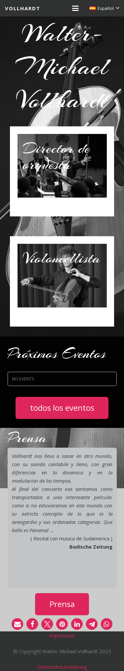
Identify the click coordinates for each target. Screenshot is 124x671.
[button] (75, 8)
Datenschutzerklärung (62, 666)
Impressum (62, 635)
